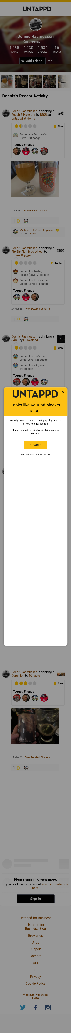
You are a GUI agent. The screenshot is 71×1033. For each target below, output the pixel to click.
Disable (35, 445)
